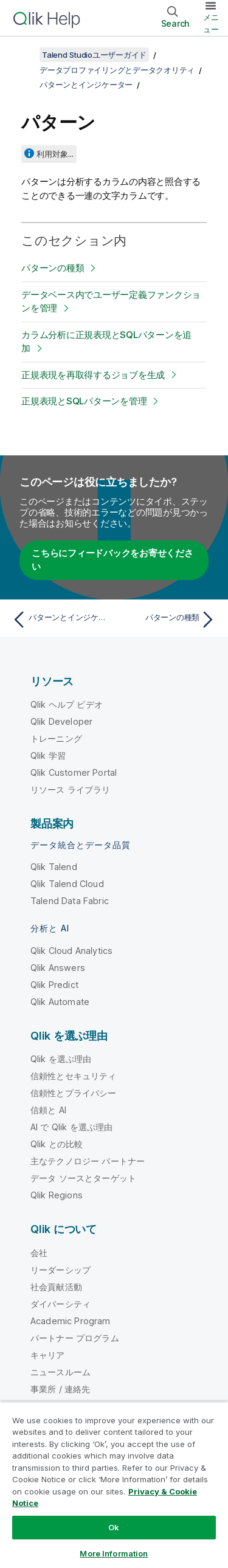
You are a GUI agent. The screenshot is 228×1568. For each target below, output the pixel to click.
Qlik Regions (56, 1195)
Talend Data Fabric (69, 901)
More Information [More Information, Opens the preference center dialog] (114, 1553)
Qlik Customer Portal (73, 772)
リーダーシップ (60, 1270)
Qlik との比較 (56, 1144)
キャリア (47, 1355)
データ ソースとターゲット (83, 1178)
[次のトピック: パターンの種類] (167, 619)
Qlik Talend (53, 867)
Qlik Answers (57, 967)
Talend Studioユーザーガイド (94, 55)
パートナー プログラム (74, 1338)
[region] (114, 1484)
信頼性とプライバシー (73, 1093)
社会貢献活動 (56, 1287)
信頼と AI (48, 1110)
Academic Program (70, 1321)
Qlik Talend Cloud (67, 884)
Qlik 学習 (48, 755)
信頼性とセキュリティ (73, 1076)
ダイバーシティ (60, 1304)
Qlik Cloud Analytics (71, 950)
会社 (38, 1253)
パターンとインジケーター (86, 84)
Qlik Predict (54, 984)
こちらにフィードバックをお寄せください (112, 560)
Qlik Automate (59, 1001)
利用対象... (55, 154)
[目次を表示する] (24, 54)
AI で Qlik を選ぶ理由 (71, 1127)
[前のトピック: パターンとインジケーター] (60, 619)
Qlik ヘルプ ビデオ (66, 704)
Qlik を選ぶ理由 (61, 1059)
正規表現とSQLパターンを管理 (84, 401)
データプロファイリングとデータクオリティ (117, 70)
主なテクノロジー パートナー (87, 1161)
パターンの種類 (52, 268)
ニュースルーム (60, 1372)
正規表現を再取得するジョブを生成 (93, 375)
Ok (113, 1527)
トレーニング (56, 738)
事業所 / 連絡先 (60, 1389)
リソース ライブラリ (70, 789)
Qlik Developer (61, 721)
